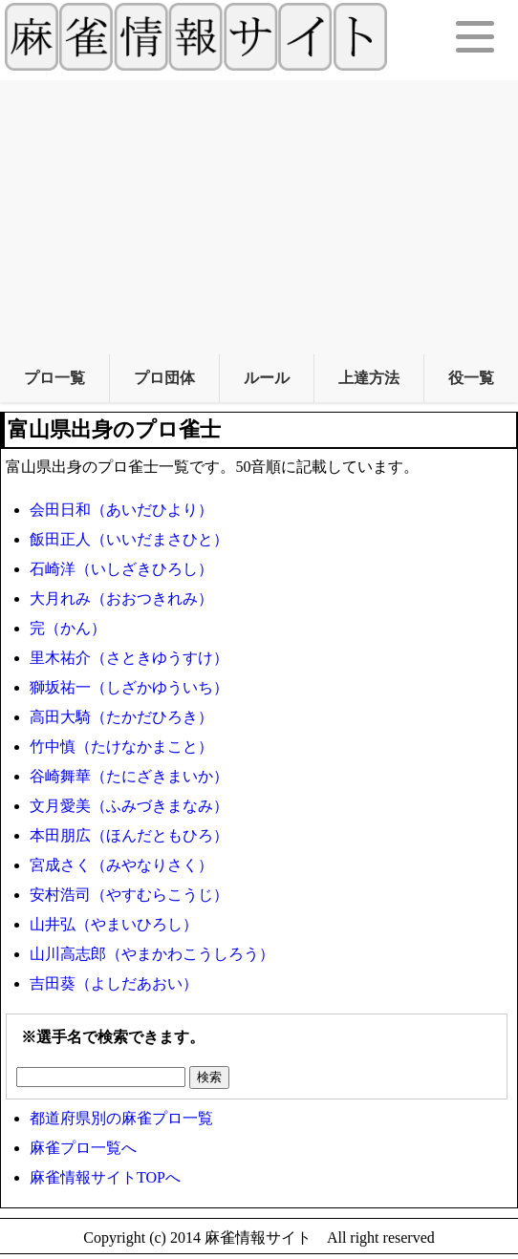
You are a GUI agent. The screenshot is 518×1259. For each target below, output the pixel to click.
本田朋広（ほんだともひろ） (129, 835)
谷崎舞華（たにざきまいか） (129, 776)
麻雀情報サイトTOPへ (105, 1177)
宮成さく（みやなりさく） (121, 865)
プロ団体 (164, 378)
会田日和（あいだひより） (121, 509)
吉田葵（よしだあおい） (114, 983)
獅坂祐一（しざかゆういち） (129, 687)
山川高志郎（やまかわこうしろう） (152, 954)
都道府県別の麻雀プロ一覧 (121, 1118)
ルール (267, 378)
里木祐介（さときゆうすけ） (129, 658)
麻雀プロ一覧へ (83, 1148)
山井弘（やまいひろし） (114, 924)
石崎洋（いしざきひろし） (121, 569)
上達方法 (368, 378)
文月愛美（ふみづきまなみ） (129, 806)
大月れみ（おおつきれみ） (121, 598)
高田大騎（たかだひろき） (121, 717)
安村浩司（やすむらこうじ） (129, 894)
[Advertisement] (259, 214)
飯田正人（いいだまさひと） (129, 539)
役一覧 (471, 378)
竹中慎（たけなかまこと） (121, 746)
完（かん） (68, 628)
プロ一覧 (54, 378)
